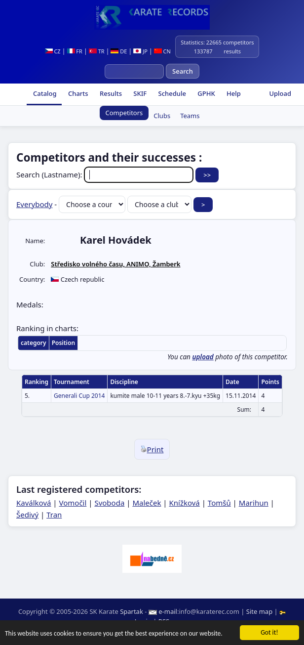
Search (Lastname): (105, 174)
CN (162, 51)
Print (152, 449)
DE (119, 51)
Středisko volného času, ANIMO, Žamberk (115, 263)
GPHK (205, 93)
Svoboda (109, 503)
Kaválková (33, 503)
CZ (53, 51)
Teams (189, 115)
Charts (77, 93)
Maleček (146, 503)
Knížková (184, 503)
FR (74, 51)
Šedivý (27, 514)
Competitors (124, 112)
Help (233, 93)
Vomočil (73, 503)
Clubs (161, 115)
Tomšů (219, 503)
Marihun (253, 503)
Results (110, 93)
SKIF (139, 93)
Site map (259, 611)
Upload (280, 93)
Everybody (34, 204)
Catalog (44, 93)
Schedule (171, 93)
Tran (54, 514)
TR (97, 51)
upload (202, 356)
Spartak (131, 611)
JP (140, 51)
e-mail (167, 611)
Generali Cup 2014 (79, 395)
